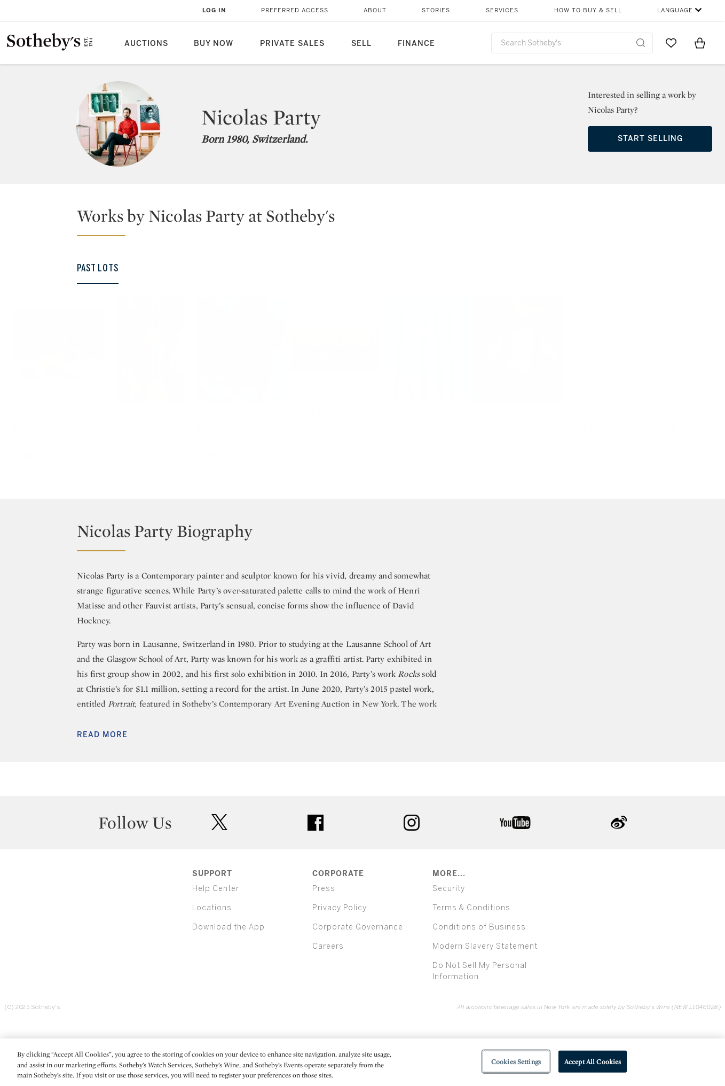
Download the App (228, 984)
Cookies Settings (516, 1061)
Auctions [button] (146, 43)
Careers (328, 1003)
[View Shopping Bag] (700, 42)
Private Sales (292, 43)
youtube (515, 879)
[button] (369, 220)
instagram (412, 880)
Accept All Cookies (592, 1061)
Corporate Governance (357, 984)
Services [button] (502, 10)
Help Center (215, 945)
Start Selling (650, 138)
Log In (214, 10)
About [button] (375, 10)
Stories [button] (436, 10)
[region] (362, 1062)
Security (448, 945)
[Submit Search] (640, 42)
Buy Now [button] (213, 43)
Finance (416, 43)
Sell (361, 43)
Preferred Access (294, 10)
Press (323, 945)
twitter (219, 879)
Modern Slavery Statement (485, 1003)
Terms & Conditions (471, 965)
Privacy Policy (339, 965)
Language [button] (675, 10)
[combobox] (572, 43)
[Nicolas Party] (95, 391)
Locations (212, 965)
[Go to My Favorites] (671, 42)
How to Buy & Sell (588, 10)
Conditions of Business (479, 984)
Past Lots (98, 268)
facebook (316, 880)
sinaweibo (619, 879)
